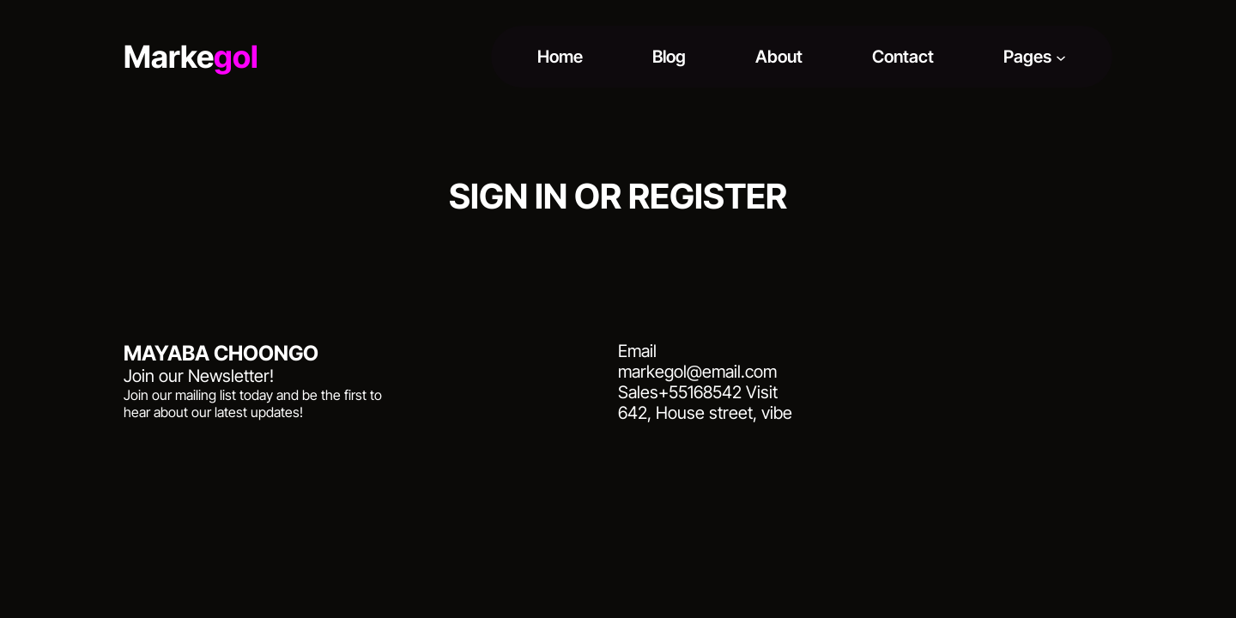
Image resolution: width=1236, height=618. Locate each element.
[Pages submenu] (1061, 57)
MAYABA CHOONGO (221, 353)
